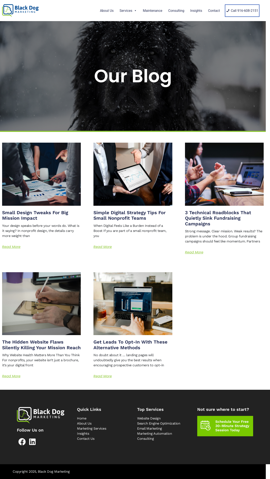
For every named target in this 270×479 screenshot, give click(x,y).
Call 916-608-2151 (244, 11)
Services (128, 10)
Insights (196, 11)
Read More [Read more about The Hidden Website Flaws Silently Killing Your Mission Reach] (11, 376)
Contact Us (85, 439)
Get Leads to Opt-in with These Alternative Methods (130, 344)
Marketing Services (91, 428)
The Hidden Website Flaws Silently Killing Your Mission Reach (41, 344)
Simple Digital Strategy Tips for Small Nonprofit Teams (129, 215)
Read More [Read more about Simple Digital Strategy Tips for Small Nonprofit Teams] (102, 246)
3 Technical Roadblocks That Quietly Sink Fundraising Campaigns (218, 218)
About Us (107, 11)
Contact (214, 11)
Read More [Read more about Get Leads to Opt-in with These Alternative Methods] (102, 376)
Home (81, 418)
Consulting (176, 11)
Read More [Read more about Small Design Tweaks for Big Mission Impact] (11, 246)
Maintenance (152, 11)
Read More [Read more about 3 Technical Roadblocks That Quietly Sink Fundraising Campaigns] (194, 252)
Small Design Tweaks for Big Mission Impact (35, 215)
